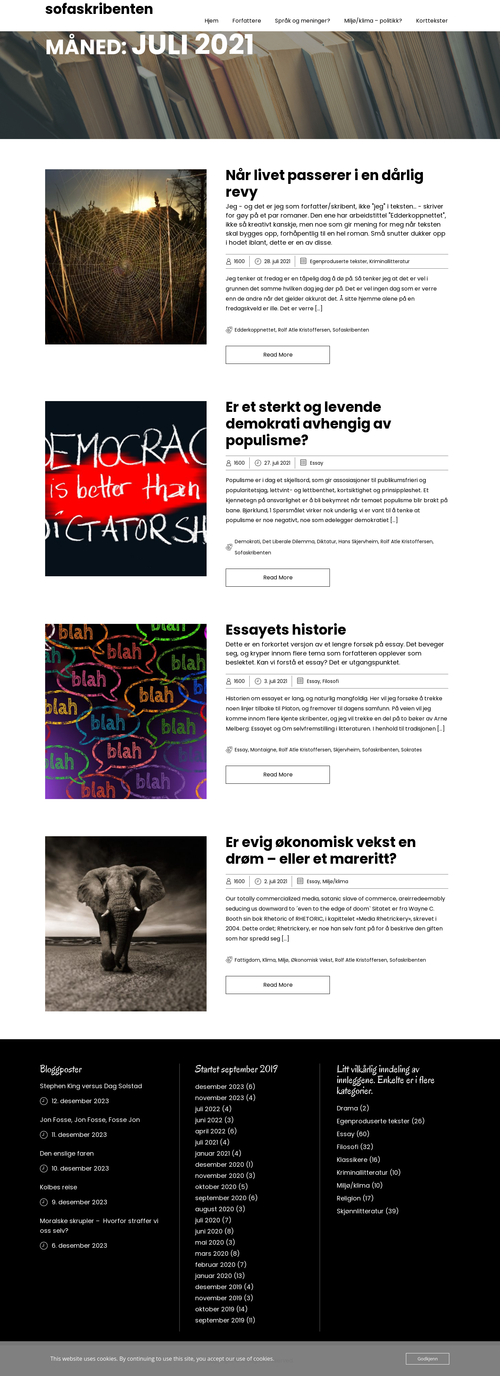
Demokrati (247, 541)
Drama (347, 1108)
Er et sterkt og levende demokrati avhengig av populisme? (308, 423)
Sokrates (411, 749)
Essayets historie (286, 630)
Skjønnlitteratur (360, 1211)
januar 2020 (213, 1275)
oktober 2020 (215, 1186)
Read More (278, 355)
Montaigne (263, 749)
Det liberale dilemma (288, 541)
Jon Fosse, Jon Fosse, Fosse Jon (90, 1119)
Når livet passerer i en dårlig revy (325, 183)
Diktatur (326, 541)
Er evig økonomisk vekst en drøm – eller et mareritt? (321, 850)
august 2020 (214, 1209)
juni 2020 (209, 1231)
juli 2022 (207, 1109)
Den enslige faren (67, 1153)
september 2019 (219, 1320)
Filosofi (331, 681)
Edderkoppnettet (255, 329)
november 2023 (219, 1097)
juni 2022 (209, 1120)
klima (269, 959)
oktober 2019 (214, 1309)
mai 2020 (209, 1242)
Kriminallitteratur (389, 261)
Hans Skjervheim (358, 541)
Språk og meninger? (302, 21)
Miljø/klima (335, 881)
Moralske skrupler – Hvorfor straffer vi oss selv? (99, 1225)
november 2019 (218, 1298)
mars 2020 (211, 1253)
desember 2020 (219, 1164)
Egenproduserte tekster (338, 261)
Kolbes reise (58, 1187)
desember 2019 (218, 1287)
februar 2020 (215, 1264)
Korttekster (432, 21)
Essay (316, 462)
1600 (239, 261)
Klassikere (352, 1159)
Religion (349, 1198)
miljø (283, 959)
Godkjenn (427, 1358)
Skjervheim (346, 749)
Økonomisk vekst (312, 959)
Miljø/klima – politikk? (373, 21)
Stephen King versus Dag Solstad (91, 1086)
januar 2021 (212, 1153)
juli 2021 (206, 1142)
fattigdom (247, 959)
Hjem (211, 21)
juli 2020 (207, 1220)
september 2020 (221, 1198)
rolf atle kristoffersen (304, 329)
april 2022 (210, 1131)
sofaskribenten (99, 9)
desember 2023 (219, 1086)
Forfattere (246, 21)
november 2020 (219, 1175)
